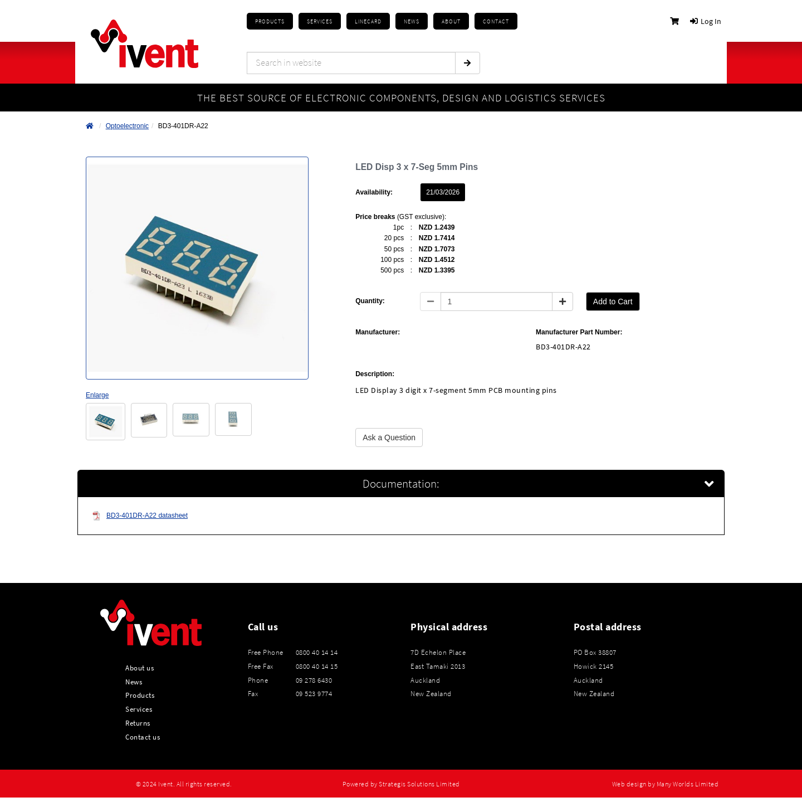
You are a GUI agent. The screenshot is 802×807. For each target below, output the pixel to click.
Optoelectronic (127, 126)
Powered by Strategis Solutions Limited (401, 784)
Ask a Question (389, 437)
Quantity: (370, 301)
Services (138, 709)
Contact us (142, 737)
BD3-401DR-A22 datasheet (140, 516)
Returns (137, 723)
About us (139, 668)
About (451, 21)
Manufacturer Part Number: (579, 332)
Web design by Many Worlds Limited (665, 784)
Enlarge (97, 395)
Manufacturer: (377, 332)
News (133, 682)
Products (270, 21)
